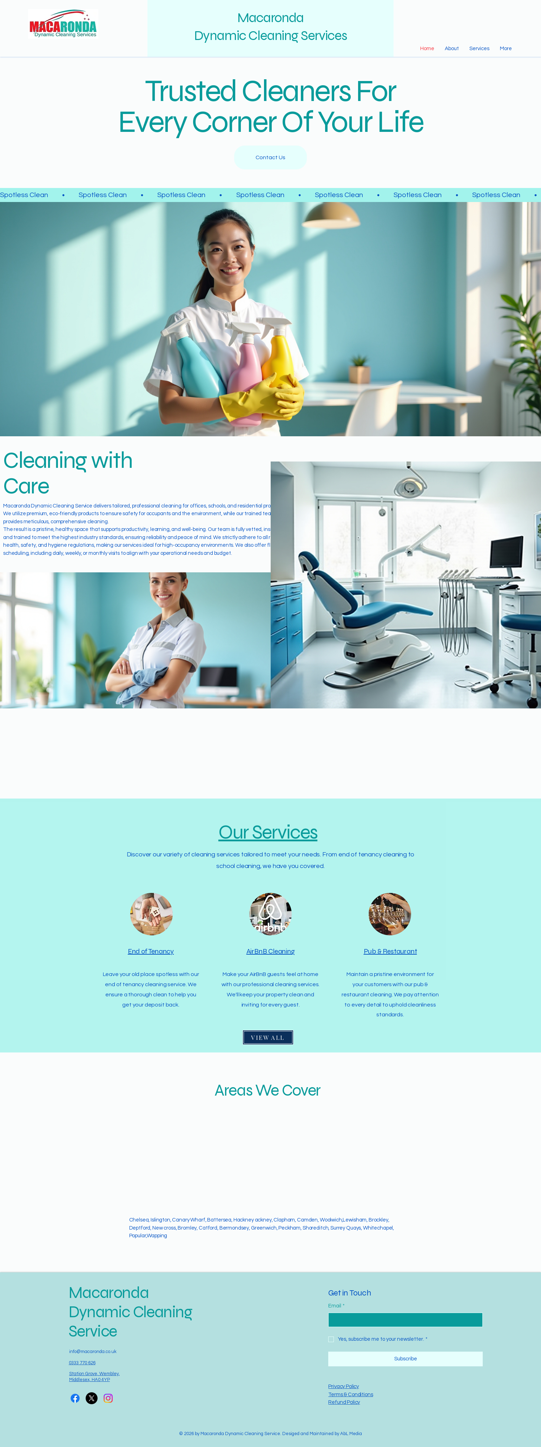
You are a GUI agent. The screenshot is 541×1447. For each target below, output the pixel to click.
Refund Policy (344, 1402)
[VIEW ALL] (268, 1037)
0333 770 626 (82, 1362)
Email (336, 1306)
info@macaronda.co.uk (93, 1351)
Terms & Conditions (350, 1394)
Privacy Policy (343, 1386)
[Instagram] (108, 1398)
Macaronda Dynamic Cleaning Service (130, 1312)
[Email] (403, 1320)
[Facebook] (75, 1398)
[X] (92, 1398)
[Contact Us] (270, 157)
